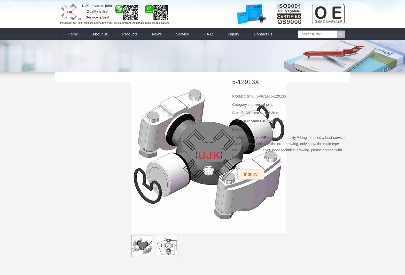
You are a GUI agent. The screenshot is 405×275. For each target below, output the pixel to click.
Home (73, 34)
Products (129, 34)
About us (100, 34)
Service (182, 34)
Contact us (263, 34)
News (157, 34)
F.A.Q (208, 34)
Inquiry (233, 34)
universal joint (262, 104)
